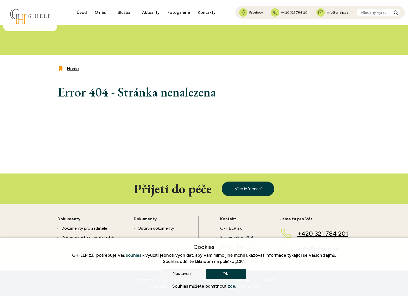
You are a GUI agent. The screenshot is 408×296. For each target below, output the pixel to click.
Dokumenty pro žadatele (84, 228)
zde (231, 286)
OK (226, 273)
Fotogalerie (179, 12)
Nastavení (182, 273)
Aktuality (151, 12)
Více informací (248, 188)
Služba (124, 12)
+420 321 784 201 (322, 233)
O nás (100, 12)
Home (73, 68)
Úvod (82, 12)
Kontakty (207, 12)
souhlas (133, 255)
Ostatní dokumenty (156, 228)
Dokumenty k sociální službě (87, 237)
